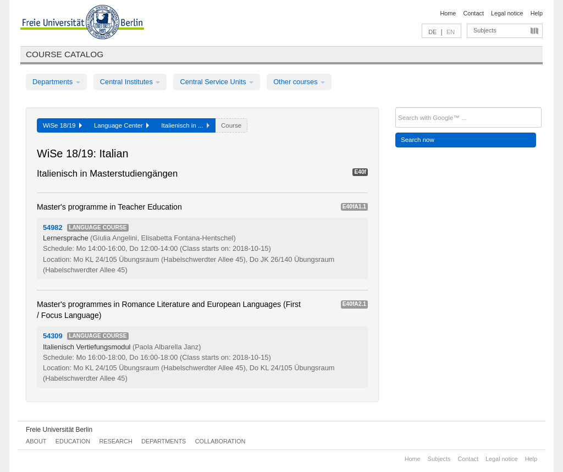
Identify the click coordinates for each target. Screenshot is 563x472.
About (36, 441)
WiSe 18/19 (62, 125)
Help (537, 13)
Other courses (299, 82)
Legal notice (507, 13)
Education (73, 441)
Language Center (121, 125)
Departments (56, 82)
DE (432, 32)
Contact (473, 13)
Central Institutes (130, 82)
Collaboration (220, 441)
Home (448, 13)
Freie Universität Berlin (59, 429)
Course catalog (64, 54)
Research (115, 441)
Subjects (484, 30)
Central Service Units (216, 82)
